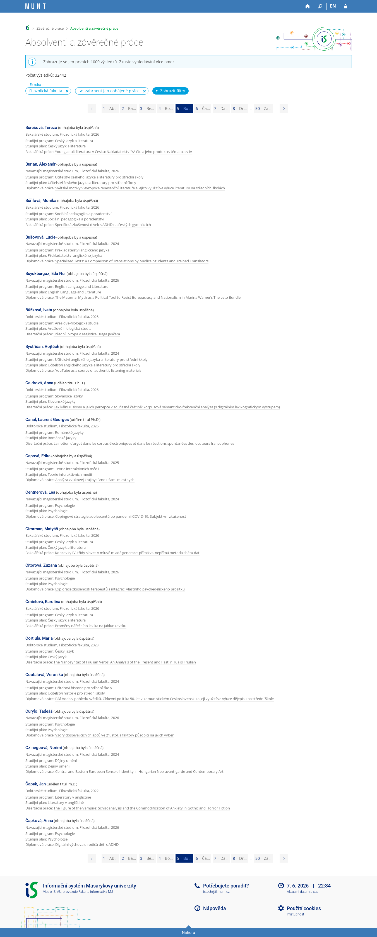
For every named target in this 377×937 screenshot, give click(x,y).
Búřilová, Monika (40, 200)
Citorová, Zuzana (41, 565)
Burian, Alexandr (40, 164)
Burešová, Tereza (41, 127)
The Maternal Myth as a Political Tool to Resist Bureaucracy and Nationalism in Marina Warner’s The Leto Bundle (148, 297)
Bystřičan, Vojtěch (42, 346)
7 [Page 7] (221, 108)
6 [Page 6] (203, 108)
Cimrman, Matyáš (41, 528)
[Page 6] (284, 108)
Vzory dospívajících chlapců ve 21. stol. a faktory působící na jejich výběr (114, 735)
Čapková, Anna (39, 820)
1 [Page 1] (110, 108)
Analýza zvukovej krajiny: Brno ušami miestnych (95, 479)
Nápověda (214, 908)
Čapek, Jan (35, 784)
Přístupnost (295, 914)
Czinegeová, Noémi (43, 747)
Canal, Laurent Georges (47, 419)
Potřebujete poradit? (226, 886)
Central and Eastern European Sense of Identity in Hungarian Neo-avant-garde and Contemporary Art (139, 771)
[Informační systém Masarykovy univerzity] (35, 6)
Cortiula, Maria (39, 638)
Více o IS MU (52, 892)
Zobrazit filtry (170, 91)
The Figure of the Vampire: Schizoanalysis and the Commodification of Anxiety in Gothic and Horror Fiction (142, 808)
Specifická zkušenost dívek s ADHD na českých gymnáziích (103, 224)
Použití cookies (304, 908)
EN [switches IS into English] (333, 6)
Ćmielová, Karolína (42, 601)
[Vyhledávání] (320, 6)
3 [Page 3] (147, 108)
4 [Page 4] (166, 108)
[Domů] (308, 6)
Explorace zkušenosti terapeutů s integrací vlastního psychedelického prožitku (120, 589)
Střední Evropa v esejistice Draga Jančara (87, 333)
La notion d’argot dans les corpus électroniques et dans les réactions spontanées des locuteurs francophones (144, 443)
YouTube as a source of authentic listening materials (98, 370)
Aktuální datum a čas (302, 892)
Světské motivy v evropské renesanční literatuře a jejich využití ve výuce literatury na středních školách (140, 187)
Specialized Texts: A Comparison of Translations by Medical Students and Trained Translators (131, 260)
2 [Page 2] (129, 108)
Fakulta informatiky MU (95, 892)
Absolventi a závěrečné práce (94, 28)
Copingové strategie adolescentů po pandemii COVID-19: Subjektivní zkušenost (120, 516)
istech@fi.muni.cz (216, 892)
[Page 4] (92, 108)
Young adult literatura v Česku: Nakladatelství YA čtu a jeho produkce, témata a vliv (123, 151)
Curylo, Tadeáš (39, 711)
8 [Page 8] (240, 108)
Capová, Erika (38, 455)
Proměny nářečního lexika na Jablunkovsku (90, 625)
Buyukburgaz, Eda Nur (45, 273)
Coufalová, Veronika (44, 674)
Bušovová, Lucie (40, 237)
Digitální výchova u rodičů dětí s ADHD (87, 844)
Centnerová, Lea (40, 492)
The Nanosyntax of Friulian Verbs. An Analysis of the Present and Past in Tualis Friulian (125, 662)
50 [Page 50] (263, 108)
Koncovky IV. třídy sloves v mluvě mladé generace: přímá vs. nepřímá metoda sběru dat (127, 552)
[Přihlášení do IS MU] (345, 6)
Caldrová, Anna (39, 382)
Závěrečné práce (50, 28)
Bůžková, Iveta (38, 309)
